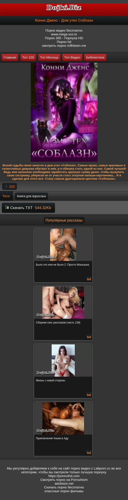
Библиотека (95, 57)
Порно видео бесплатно (64, 30)
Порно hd (64, 42)
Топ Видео (72, 57)
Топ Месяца (49, 57)
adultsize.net (64, 483)
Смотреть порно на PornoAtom (64, 480)
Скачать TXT (28, 207)
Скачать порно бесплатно (64, 487)
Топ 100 (28, 57)
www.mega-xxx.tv (64, 34)
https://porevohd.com (63, 476)
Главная (10, 57)
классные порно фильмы (64, 491)
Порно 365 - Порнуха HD (64, 38)
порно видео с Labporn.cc (90, 468)
